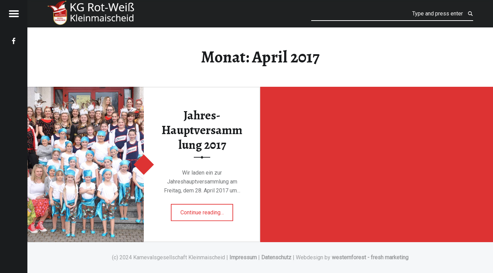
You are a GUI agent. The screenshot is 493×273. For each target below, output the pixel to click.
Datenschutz (276, 257)
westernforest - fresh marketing (370, 257)
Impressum (243, 257)
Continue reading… (206, 209)
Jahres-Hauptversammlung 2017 (202, 130)
